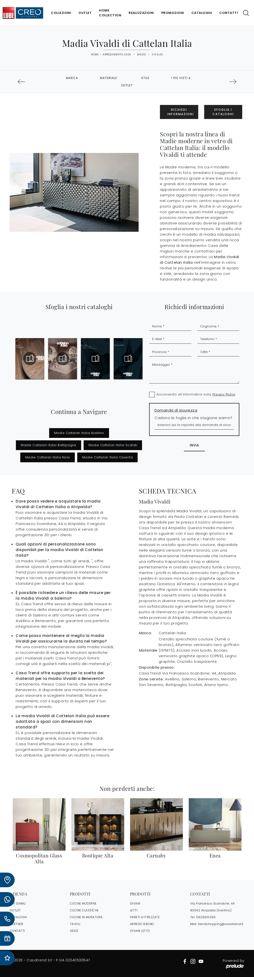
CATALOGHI (18, 917)
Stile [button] (145, 78)
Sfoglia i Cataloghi (223, 112)
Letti (134, 910)
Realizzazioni (141, 12)
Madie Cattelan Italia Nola (47, 457)
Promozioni (172, 12)
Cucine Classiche (84, 910)
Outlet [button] (127, 85)
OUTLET (15, 910)
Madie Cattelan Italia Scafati (112, 445)
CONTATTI (17, 931)
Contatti (228, 12)
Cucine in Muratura (86, 917)
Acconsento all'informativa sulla (195, 394)
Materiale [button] (108, 78)
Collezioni (61, 12)
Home (95, 54)
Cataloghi (201, 12)
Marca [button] (72, 78)
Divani (135, 903)
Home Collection (110, 13)
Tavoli (75, 924)
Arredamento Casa (117, 54)
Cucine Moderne (83, 903)
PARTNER (16, 924)
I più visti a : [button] (182, 78)
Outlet (85, 12)
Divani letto (140, 931)
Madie (141, 54)
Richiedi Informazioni (180, 112)
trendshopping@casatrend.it (220, 924)
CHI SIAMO (18, 903)
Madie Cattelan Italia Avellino (79, 433)
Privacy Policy (223, 394)
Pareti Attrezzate (145, 917)
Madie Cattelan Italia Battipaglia (48, 445)
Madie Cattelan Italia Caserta (107, 457)
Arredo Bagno (142, 924)
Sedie (74, 931)
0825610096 (206, 917)
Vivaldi (157, 54)
